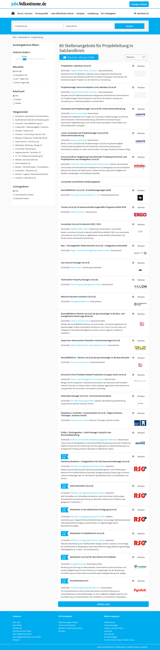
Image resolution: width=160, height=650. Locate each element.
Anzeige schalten (139, 4)
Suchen (129, 26)
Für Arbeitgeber (108, 13)
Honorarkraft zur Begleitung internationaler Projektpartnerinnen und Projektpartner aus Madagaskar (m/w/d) (94, 158)
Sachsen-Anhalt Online (113, 628)
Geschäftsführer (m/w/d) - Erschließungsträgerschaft (86, 190)
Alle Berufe (17, 628)
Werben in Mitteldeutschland (70, 628)
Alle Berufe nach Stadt (22, 631)
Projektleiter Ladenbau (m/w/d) (76, 65)
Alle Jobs (16, 622)
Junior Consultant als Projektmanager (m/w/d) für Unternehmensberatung (84, 134)
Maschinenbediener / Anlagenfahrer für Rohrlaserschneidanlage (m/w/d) (95, 461)
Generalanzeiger (111, 625)
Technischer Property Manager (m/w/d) (79, 279)
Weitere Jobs (103, 604)
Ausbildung (92, 13)
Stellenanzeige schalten (68, 622)
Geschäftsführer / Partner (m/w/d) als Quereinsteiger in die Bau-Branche (95, 357)
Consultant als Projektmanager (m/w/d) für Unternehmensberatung (93, 108)
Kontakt (61, 631)
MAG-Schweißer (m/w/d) (81, 485)
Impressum (120, 647)
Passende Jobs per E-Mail (78, 57)
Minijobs (81, 13)
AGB (99, 647)
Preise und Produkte (67, 625)
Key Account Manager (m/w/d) (75, 262)
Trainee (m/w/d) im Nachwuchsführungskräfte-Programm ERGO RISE (93, 207)
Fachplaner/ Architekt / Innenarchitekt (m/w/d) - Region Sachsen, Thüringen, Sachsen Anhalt (92, 414)
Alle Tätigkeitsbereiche (22, 634)
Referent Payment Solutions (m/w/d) (78, 296)
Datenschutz (108, 647)
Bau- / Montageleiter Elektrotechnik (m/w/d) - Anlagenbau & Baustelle (94, 245)
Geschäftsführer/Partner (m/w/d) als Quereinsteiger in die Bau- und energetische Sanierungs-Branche (93, 314)
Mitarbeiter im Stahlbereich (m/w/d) (87, 533)
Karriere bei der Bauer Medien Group (119, 640)
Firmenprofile (41, 13)
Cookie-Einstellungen (137, 647)
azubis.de (108, 631)
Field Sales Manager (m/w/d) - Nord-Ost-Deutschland (86, 395)
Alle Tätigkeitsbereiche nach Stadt (27, 637)
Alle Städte (17, 625)
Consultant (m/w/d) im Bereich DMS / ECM (81, 224)
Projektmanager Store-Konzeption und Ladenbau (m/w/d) (88, 87)
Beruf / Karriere (25, 13)
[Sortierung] (133, 57)
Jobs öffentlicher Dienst (62, 13)
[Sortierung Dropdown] (144, 57)
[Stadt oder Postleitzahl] (88, 26)
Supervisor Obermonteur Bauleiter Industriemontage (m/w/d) (90, 340)
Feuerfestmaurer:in (79, 580)
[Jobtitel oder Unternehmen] (38, 26)
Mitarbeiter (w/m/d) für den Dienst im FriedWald (93, 556)
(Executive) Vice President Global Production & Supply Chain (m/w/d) (93, 374)
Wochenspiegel (110, 637)
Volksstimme (109, 622)
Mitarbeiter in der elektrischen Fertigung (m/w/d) (93, 509)
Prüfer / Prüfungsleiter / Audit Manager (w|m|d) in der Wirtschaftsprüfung (86, 433)
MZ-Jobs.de (109, 634)
